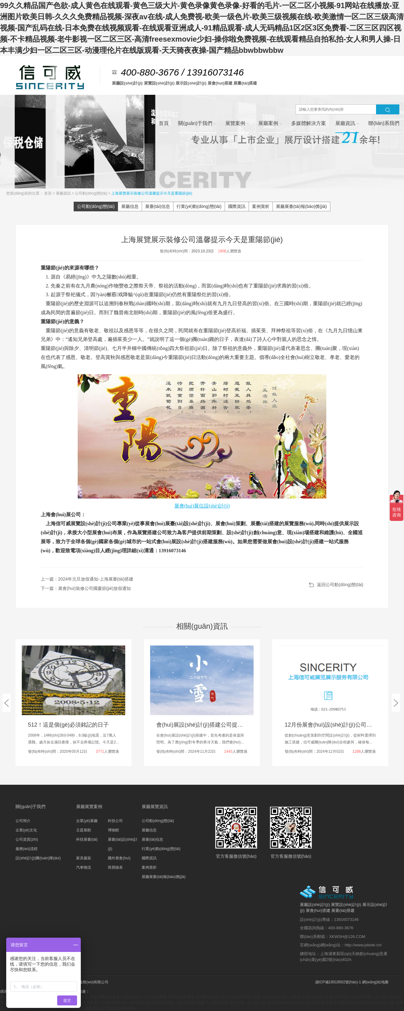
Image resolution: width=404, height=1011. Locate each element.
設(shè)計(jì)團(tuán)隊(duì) (38, 858)
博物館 (113, 830)
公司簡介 (23, 821)
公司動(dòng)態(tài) (91, 193)
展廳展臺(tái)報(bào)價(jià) (301, 206)
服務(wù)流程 (27, 849)
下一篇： (86, 588)
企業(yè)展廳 (87, 821)
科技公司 (115, 821)
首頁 (48, 193)
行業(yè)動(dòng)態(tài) (199, 206)
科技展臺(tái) (87, 839)
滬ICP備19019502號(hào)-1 (338, 982)
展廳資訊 (64, 193)
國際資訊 (237, 206)
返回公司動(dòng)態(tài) (340, 584)
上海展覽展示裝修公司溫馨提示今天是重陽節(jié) (151, 193)
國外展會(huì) (119, 858)
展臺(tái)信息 (157, 206)
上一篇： (87, 579)
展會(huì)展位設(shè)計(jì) (202, 505)
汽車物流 (83, 867)
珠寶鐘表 (115, 867)
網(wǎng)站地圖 (375, 982)
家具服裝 (83, 858)
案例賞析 (260, 206)
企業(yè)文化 (26, 830)
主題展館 (83, 830)
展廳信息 (130, 206)
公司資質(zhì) (27, 839)
